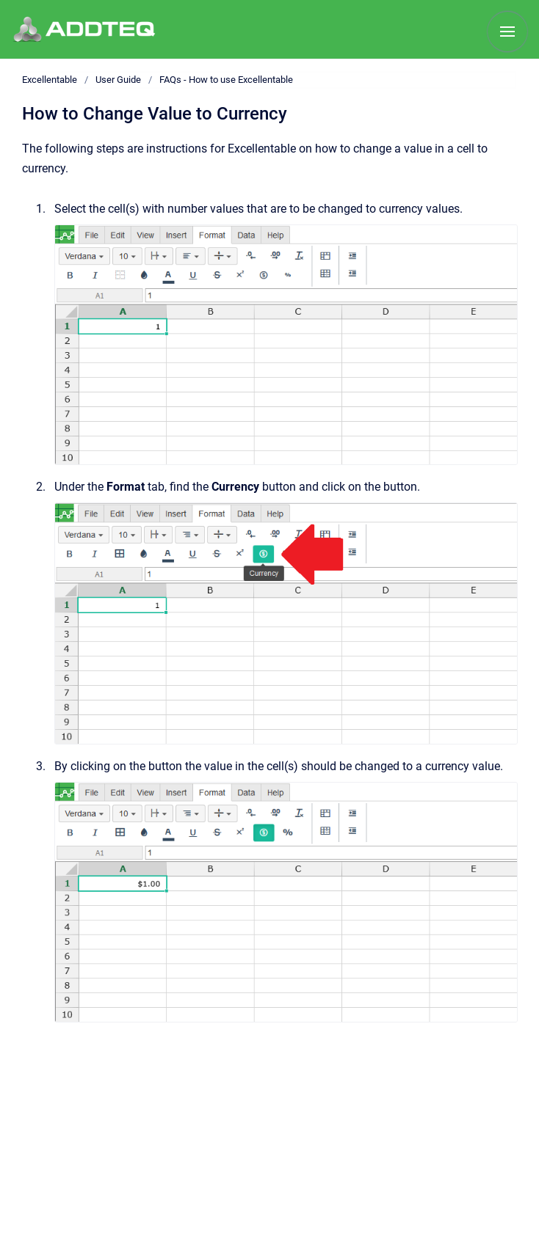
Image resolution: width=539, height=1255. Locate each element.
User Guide (118, 79)
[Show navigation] (507, 31)
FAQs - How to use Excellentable (226, 79)
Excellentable (49, 79)
